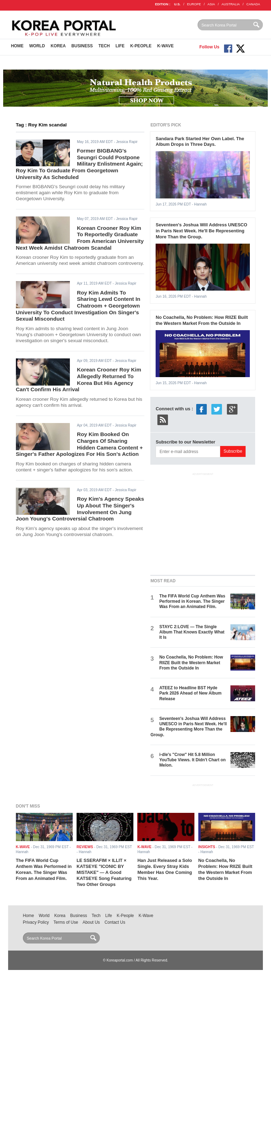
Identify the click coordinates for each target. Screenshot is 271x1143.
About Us (91, 922)
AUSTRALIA (231, 4)
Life (120, 45)
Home (17, 45)
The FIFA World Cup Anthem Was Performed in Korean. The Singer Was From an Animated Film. (192, 601)
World (37, 45)
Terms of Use (66, 922)
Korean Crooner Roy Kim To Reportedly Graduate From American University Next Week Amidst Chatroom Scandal (80, 238)
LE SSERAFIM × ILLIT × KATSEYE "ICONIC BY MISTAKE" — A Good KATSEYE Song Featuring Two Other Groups (104, 872)
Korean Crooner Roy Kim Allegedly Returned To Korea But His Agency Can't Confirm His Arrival (78, 379)
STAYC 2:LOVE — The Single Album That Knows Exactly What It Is (191, 632)
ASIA (211, 4)
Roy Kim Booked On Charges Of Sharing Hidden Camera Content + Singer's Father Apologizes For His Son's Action (79, 444)
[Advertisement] (203, 522)
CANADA (253, 4)
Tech (104, 45)
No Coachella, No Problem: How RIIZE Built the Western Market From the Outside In (202, 320)
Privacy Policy (36, 922)
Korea (58, 45)
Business (82, 45)
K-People (141, 45)
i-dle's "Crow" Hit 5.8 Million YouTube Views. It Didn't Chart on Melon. (192, 760)
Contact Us (114, 922)
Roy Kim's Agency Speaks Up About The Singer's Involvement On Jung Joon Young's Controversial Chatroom (80, 509)
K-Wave (165, 45)
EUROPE (194, 4)
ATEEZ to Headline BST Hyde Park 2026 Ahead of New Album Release (190, 693)
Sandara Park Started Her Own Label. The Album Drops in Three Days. (200, 141)
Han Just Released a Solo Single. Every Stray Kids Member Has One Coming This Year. (164, 869)
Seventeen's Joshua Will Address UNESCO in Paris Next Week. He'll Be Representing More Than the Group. (201, 230)
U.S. (177, 4)
